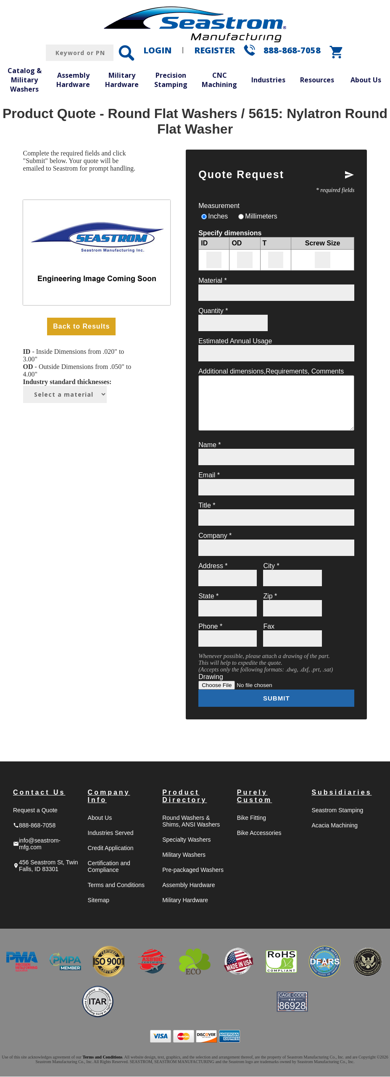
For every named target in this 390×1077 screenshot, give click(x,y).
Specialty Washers (186, 840)
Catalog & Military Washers (25, 79)
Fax (268, 626)
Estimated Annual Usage (235, 341)
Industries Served (111, 833)
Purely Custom (254, 796)
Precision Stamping (170, 80)
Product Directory (184, 796)
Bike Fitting (251, 818)
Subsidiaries (341, 792)
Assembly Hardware (73, 80)
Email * (209, 475)
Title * (206, 505)
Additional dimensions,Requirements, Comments (271, 371)
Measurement (219, 205)
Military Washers (184, 855)
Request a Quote (35, 810)
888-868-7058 (292, 50)
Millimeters (261, 216)
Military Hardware (122, 80)
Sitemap (98, 900)
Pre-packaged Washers (193, 870)
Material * (212, 280)
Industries (268, 79)
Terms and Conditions (116, 885)
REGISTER (214, 50)
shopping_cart (336, 52)
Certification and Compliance (109, 867)
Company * (215, 535)
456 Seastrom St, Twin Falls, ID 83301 (45, 866)
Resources (317, 79)
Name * (209, 444)
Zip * (270, 596)
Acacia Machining (334, 825)
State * (208, 596)
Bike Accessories (259, 833)
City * (271, 565)
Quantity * (213, 310)
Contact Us (39, 792)
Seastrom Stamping (337, 810)
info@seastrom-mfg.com (37, 844)
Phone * (210, 626)
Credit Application (111, 848)
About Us (365, 79)
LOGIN (157, 50)
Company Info (109, 796)
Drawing (210, 676)
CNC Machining (219, 80)
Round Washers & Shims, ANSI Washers (191, 821)
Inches (218, 216)
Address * (212, 565)
